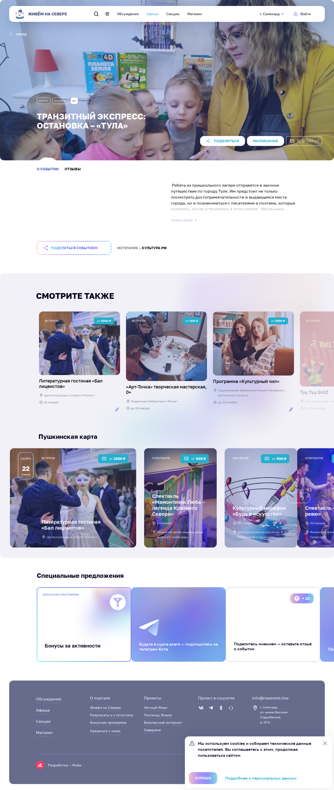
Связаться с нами (105, 731)
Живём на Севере (105, 707)
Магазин (194, 14)
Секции (172, 14)
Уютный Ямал (155, 707)
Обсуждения (128, 14)
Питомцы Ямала (158, 715)
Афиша (152, 14)
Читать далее (184, 220)
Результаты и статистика (111, 715)
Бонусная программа (108, 722)
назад (18, 34)
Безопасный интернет (163, 722)
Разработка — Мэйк (65, 765)
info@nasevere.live (270, 697)
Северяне (152, 730)
